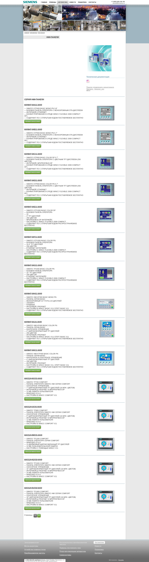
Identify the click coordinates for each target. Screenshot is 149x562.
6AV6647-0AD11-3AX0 (33, 180)
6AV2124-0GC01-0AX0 (33, 378)
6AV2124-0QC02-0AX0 (33, 460)
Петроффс (121, 560)
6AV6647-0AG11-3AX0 (33, 265)
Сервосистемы (65, 555)
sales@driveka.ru (119, 3)
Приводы (52, 2)
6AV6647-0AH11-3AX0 (33, 294)
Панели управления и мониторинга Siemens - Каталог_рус (100, 88)
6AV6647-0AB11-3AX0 (33, 129)
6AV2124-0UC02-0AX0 (33, 488)
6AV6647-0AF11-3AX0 (33, 237)
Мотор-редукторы (31, 546)
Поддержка (82, 2)
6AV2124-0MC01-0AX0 (33, 435)
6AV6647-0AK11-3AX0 (33, 350)
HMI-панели (41, 32)
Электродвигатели (31, 542)
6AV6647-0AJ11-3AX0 (33, 322)
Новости (72, 2)
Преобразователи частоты (34, 553)
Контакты (92, 2)
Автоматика (62, 2)
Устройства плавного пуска (35, 549)
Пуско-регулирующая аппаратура (73, 551)
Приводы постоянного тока (70, 548)
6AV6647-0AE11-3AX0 (33, 207)
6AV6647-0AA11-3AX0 (33, 105)
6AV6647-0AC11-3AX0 (33, 154)
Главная (44, 2)
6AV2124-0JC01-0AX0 (33, 407)
